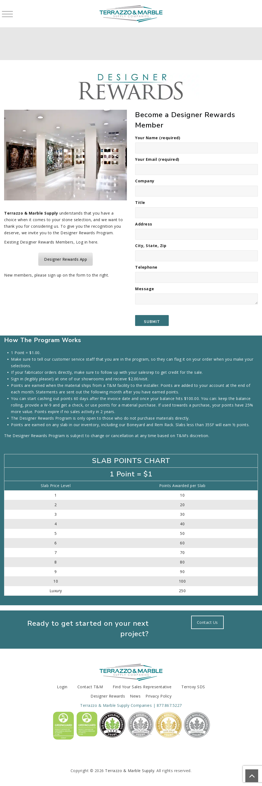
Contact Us (207, 622)
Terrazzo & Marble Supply (129, 770)
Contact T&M (90, 686)
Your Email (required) (196, 166)
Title (196, 209)
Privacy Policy (158, 696)
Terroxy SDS (193, 686)
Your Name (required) (196, 144)
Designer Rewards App (65, 259)
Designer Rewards (108, 696)
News (135, 696)
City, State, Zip (196, 252)
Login (62, 686)
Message (196, 306)
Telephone (196, 274)
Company (196, 187)
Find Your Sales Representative (142, 686)
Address (196, 230)
